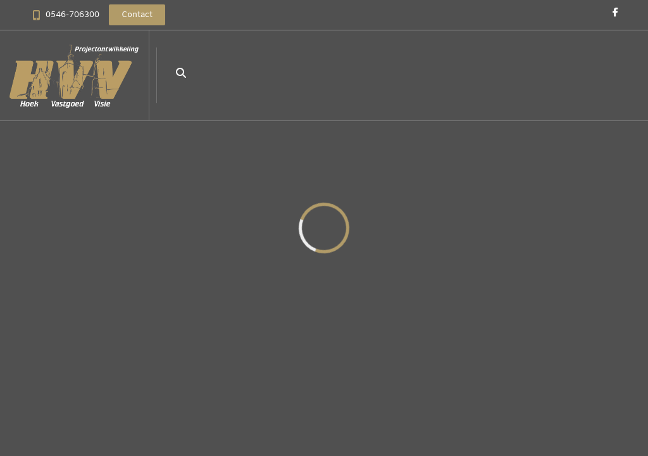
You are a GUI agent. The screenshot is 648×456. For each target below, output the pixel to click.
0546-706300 (72, 15)
